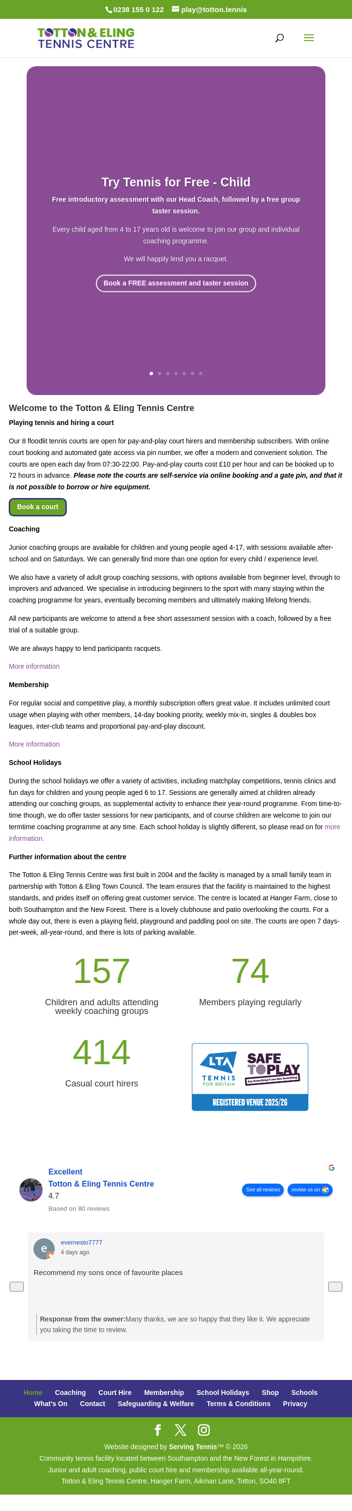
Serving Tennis (193, 1447)
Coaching (70, 1392)
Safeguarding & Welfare (156, 1404)
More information (34, 666)
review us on (306, 1189)
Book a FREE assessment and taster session (176, 298)
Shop (270, 1392)
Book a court (38, 507)
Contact (92, 1404)
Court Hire (114, 1392)
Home (33, 1392)
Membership (164, 1392)
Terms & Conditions (239, 1404)
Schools (304, 1392)
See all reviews (263, 1189)
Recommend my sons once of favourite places (108, 1272)
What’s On (51, 1404)
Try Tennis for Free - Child (176, 197)
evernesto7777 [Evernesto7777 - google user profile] (81, 1242)
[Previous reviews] (17, 1286)
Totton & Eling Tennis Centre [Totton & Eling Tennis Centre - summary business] (101, 1184)
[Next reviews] (335, 1286)
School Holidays (223, 1392)
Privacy (295, 1404)
